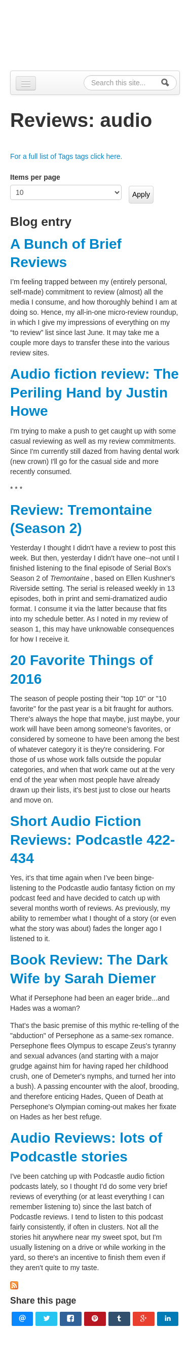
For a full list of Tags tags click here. (66, 156)
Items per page (35, 177)
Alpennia (100, 33)
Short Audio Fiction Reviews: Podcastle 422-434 (92, 839)
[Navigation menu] (26, 83)
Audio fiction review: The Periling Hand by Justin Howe (94, 392)
